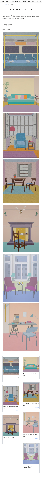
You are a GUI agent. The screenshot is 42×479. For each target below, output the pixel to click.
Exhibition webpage (6, 29)
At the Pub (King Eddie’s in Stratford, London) (9, 438)
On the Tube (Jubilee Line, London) (11, 377)
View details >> (17, 380)
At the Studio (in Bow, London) (30, 434)
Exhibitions (6, 4)
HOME (13, 1)
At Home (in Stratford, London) (30, 373)
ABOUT (20, 1)
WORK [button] (16, 1)
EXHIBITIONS (25, 1)
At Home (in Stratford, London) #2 (11, 406)
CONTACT (32, 1)
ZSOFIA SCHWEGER (5, 1)
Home (2, 4)
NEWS (29, 1)
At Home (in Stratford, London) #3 (31, 403)
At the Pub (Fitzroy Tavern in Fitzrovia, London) (29, 466)
